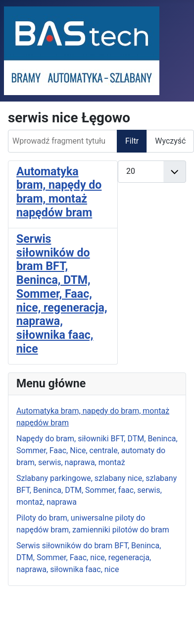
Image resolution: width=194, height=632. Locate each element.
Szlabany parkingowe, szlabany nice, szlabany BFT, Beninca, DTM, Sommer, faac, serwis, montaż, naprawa (96, 490)
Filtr (132, 141)
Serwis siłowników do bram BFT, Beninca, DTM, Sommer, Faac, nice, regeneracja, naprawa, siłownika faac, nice (88, 557)
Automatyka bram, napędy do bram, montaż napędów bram (58, 192)
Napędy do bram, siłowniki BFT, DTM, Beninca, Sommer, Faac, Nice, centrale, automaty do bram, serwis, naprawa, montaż (97, 450)
